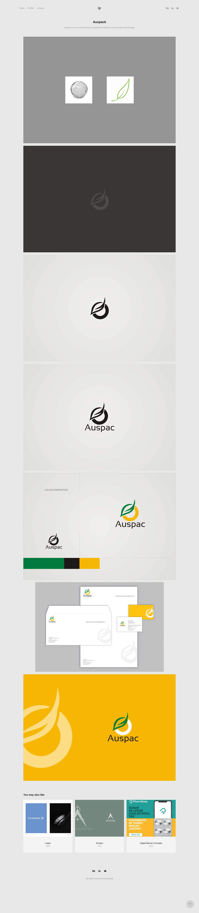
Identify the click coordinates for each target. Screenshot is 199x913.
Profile (31, 8)
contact (40, 8)
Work (22, 8)
